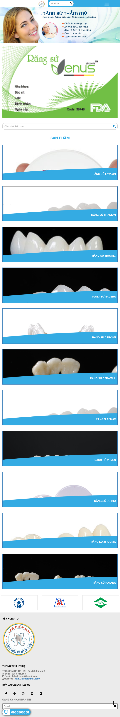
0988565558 (20, 712)
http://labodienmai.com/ (27, 678)
